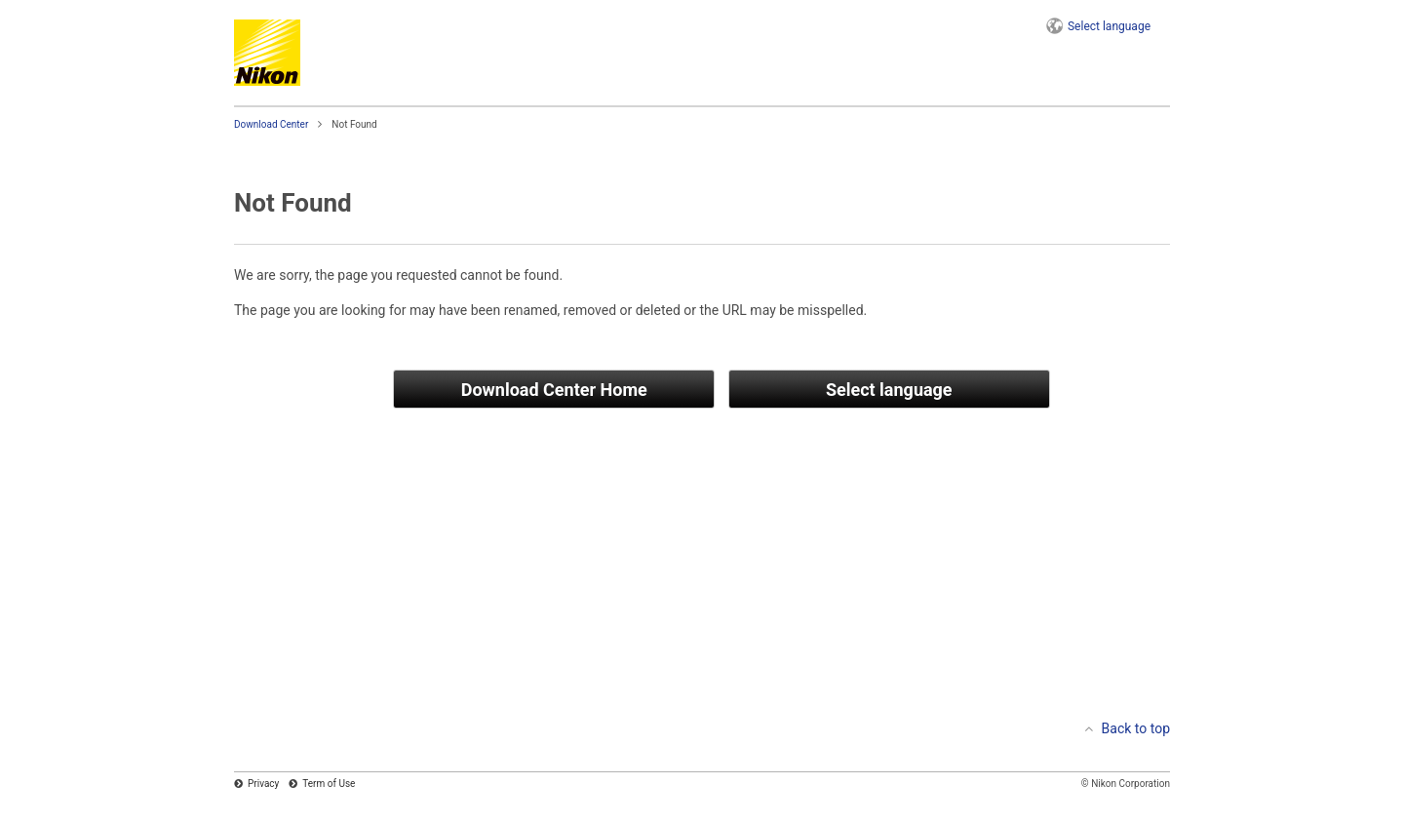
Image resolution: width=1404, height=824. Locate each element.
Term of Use (328, 783)
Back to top (1136, 728)
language (1109, 26)
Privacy (263, 783)
